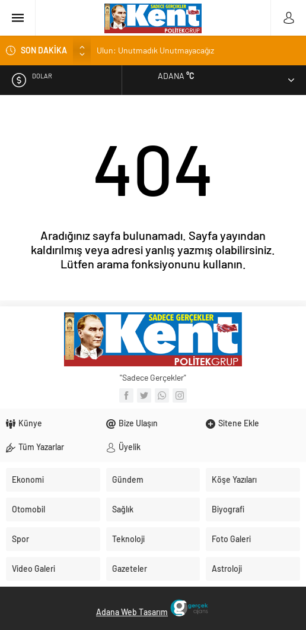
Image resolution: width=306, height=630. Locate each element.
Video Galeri (33, 568)
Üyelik (130, 447)
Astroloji (227, 568)
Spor (20, 539)
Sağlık (122, 509)
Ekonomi (28, 479)
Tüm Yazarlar (41, 447)
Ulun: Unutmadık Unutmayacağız (155, 50)
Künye (30, 423)
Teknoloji (128, 539)
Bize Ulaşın (138, 423)
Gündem (128, 479)
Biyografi (228, 509)
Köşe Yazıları (234, 479)
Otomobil (28, 509)
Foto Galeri (231, 539)
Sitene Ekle (238, 423)
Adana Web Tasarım (132, 612)
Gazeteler (129, 568)
